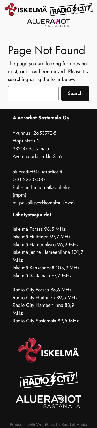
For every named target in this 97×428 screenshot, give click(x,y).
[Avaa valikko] (49, 33)
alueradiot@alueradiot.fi (37, 171)
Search (75, 93)
